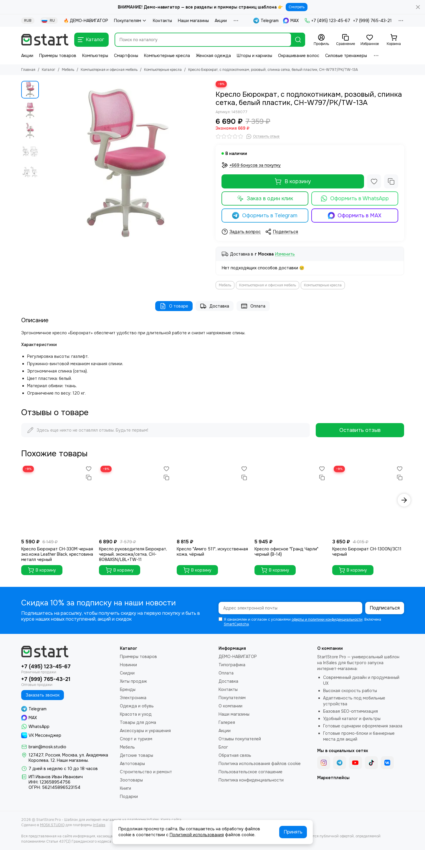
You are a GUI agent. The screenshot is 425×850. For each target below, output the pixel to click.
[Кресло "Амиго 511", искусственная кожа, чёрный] (213, 500)
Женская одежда (213, 55)
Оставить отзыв (360, 430)
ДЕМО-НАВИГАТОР (238, 656)
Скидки (127, 673)
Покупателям (130, 20)
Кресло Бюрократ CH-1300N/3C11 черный (366, 551)
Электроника (133, 697)
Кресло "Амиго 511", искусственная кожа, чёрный (212, 551)
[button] (404, 500)
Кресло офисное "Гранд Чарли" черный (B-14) (286, 551)
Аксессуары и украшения (145, 730)
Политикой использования (197, 834)
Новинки (128, 664)
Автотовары (132, 763)
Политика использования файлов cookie (260, 763)
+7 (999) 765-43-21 (372, 20)
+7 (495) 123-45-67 (327, 20)
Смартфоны (126, 55)
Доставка (214, 306)
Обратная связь (235, 755)
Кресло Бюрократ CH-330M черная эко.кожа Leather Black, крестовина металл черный (57, 554)
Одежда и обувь (137, 706)
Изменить (285, 254)
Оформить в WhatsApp (354, 198)
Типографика (232, 664)
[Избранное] (369, 40)
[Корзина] (393, 40)
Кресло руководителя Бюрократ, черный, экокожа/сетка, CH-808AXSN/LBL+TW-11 (133, 554)
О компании (230, 706)
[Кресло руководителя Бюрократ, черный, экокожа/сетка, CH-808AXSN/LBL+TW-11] (135, 500)
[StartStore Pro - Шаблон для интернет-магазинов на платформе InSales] (44, 40)
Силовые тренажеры (346, 55)
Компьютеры (95, 55)
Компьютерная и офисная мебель (109, 69)
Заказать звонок (42, 695)
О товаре (174, 306)
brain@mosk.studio (47, 746)
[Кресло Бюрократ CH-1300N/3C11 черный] (368, 500)
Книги (125, 788)
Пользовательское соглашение (250, 771)
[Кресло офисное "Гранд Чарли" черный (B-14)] (290, 500)
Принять (293, 832)
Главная (28, 69)
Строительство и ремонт (146, 771)
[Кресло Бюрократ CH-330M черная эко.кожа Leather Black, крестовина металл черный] (57, 500)
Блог (223, 747)
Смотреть (297, 7)
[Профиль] (321, 40)
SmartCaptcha (236, 624)
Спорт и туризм (136, 739)
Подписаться (385, 608)
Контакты (162, 20)
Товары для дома (138, 722)
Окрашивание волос (298, 55)
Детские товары (136, 755)
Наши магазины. (73, 760)
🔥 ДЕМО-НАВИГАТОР (86, 20)
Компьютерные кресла (167, 55)
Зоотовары (131, 780)
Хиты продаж (133, 681)
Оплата (253, 306)
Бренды (127, 689)
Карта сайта (171, 819)
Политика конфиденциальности (251, 780)
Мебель (68, 69)
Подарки (129, 796)
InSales (99, 825)
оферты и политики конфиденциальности (327, 619)
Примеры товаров (57, 55)
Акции (221, 20)
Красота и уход (136, 714)
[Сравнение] (345, 40)
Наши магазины (193, 20)
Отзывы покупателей (240, 739)
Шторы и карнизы (254, 55)
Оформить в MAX (355, 215)
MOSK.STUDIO (52, 825)
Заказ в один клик (265, 198)
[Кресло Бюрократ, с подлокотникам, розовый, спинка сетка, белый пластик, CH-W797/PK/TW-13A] (126, 164)
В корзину (292, 181)
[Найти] (298, 40)
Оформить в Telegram (264, 215)
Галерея (227, 722)
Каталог (48, 69)
